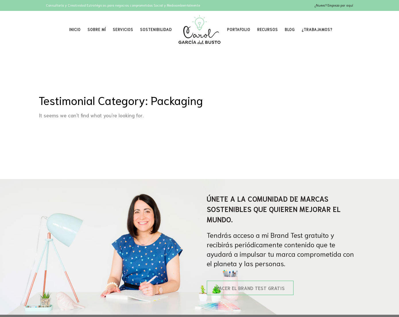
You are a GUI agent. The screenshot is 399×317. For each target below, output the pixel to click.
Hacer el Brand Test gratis (250, 288)
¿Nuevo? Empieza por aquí (333, 5)
